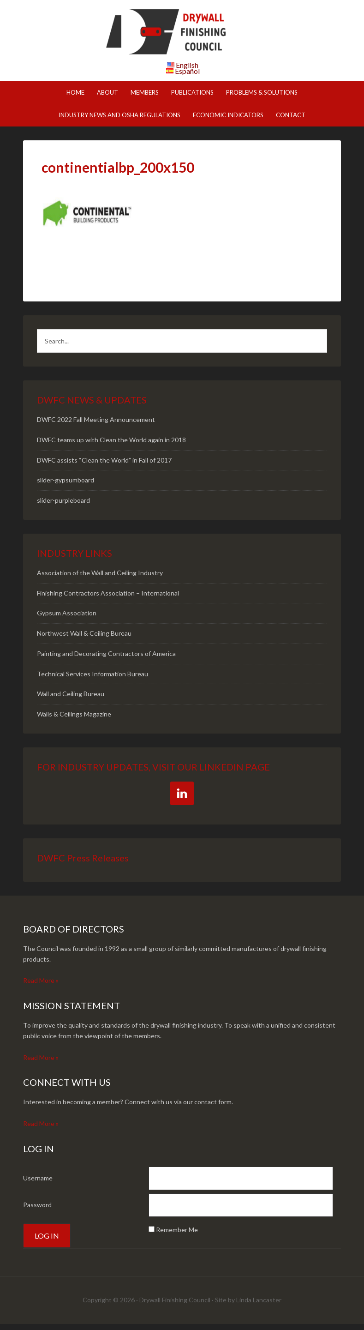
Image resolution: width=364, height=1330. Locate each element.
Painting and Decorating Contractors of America (106, 659)
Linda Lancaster (258, 1306)
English (187, 64)
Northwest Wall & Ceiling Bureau (84, 639)
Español (187, 70)
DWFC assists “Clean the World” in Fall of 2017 (104, 466)
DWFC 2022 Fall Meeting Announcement (96, 425)
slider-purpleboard (63, 506)
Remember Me (177, 1236)
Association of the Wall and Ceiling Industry (100, 579)
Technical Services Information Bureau (92, 680)
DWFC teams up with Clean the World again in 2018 (111, 446)
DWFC (182, 32)
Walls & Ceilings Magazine (74, 720)
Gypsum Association (66, 619)
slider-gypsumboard (65, 486)
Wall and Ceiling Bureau (70, 700)
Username (38, 1184)
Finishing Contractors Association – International (108, 599)
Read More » (41, 986)
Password (37, 1211)
